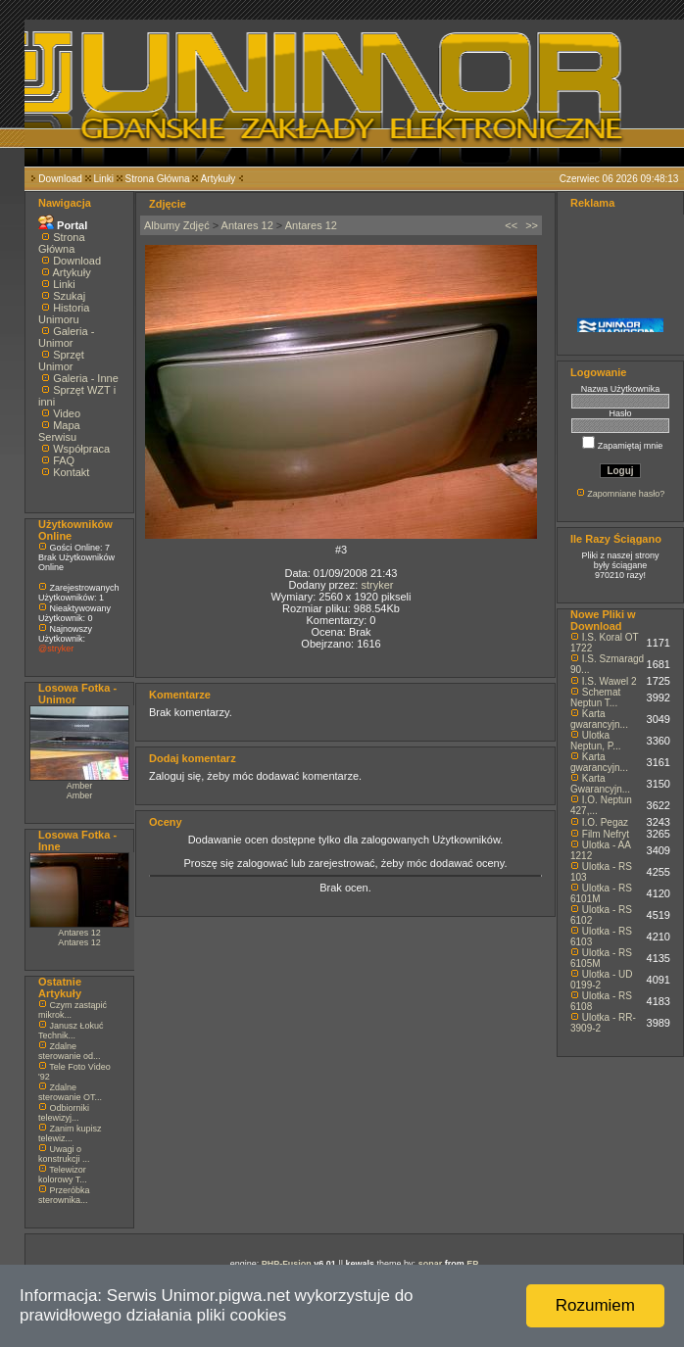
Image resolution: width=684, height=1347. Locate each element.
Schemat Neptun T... (595, 697)
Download (59, 178)
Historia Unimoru (63, 313)
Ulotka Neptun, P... (595, 740)
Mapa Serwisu (59, 431)
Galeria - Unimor (66, 337)
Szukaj (69, 296)
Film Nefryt (605, 834)
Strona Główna (157, 178)
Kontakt (71, 472)
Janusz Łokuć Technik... (71, 1030)
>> (531, 225)
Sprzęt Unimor (61, 360)
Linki (103, 178)
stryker (377, 585)
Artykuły (218, 178)
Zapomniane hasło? (625, 494)
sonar (430, 1264)
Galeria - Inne (86, 378)
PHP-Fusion (287, 1264)
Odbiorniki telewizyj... (63, 1113)
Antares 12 (79, 933)
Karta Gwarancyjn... (600, 783)
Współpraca (81, 449)
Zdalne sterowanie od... (69, 1051)
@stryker (55, 648)
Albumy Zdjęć (177, 225)
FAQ (63, 460)
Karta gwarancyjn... (599, 719)
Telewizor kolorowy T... (62, 1174)
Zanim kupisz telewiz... (70, 1133)
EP (472, 1264)
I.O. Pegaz (605, 822)
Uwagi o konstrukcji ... (64, 1154)
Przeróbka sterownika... (64, 1195)
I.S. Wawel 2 (609, 681)
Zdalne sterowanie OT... (70, 1092)
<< (511, 225)
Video (66, 413)
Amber (80, 786)
